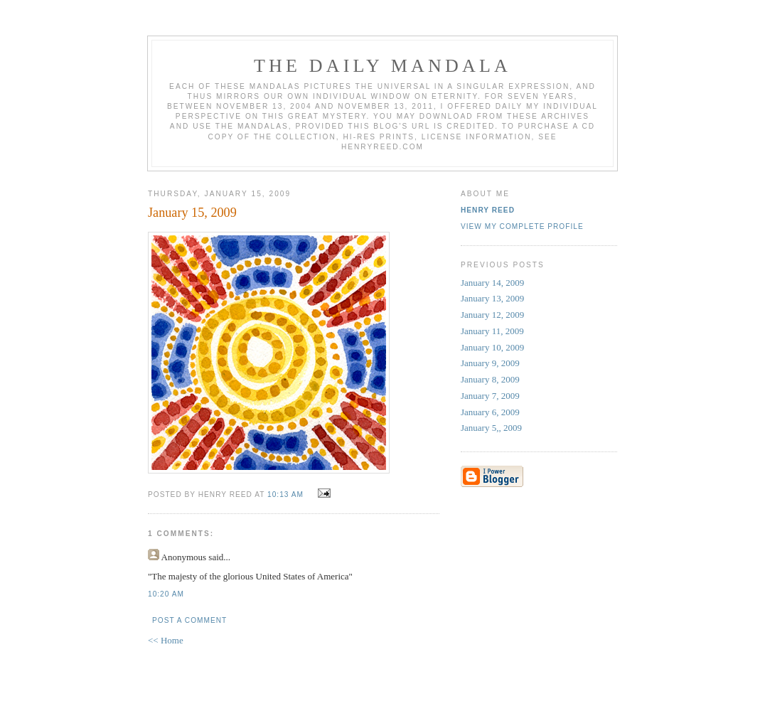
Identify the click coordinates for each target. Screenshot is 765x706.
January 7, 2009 (490, 395)
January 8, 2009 (490, 379)
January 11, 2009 (492, 331)
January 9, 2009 (490, 363)
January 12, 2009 (492, 314)
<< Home (165, 640)
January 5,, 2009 (491, 427)
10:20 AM (166, 594)
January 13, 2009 (492, 298)
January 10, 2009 (492, 347)
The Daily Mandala (382, 65)
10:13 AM (285, 494)
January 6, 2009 (490, 412)
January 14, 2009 (492, 282)
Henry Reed (488, 210)
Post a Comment (189, 620)
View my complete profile (522, 226)
